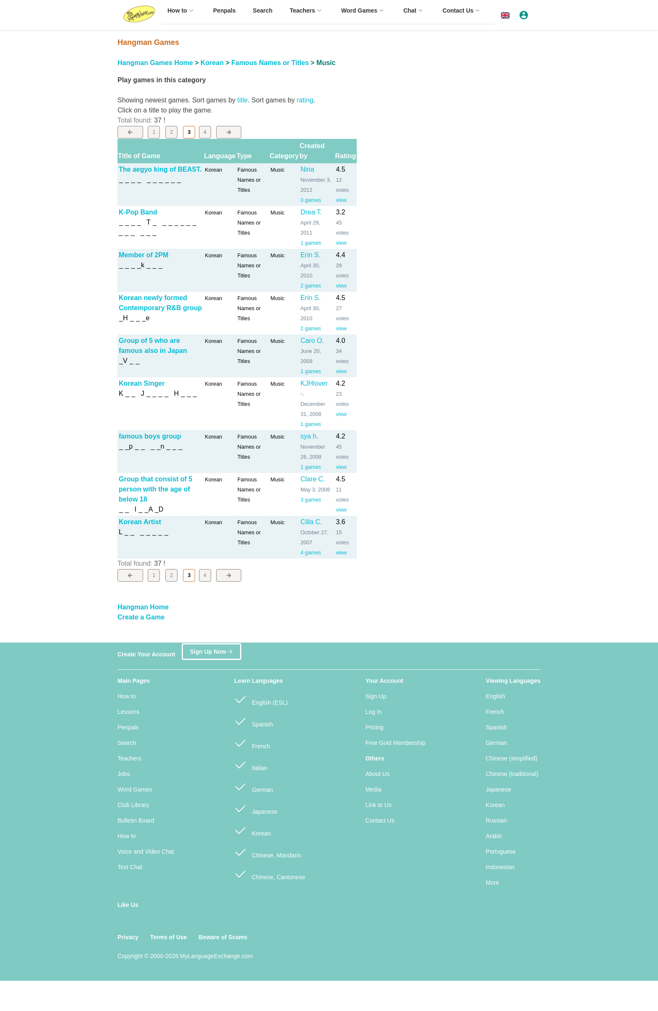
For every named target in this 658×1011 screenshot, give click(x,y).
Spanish (253, 721)
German (253, 786)
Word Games (135, 789)
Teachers (129, 758)
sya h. (309, 436)
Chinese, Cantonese (269, 873)
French (252, 743)
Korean (212, 62)
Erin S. (310, 255)
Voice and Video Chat (146, 851)
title (242, 100)
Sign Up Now (211, 650)
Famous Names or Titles (270, 62)
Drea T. (311, 212)
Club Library (133, 805)
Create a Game (141, 617)
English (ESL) (260, 699)
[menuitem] (181, 14)
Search (127, 742)
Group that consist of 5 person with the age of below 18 (155, 489)
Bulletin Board (136, 820)
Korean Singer (141, 383)
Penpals (128, 727)
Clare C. (312, 479)
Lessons (128, 711)
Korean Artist (140, 521)
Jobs (124, 774)
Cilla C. (311, 521)
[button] (507, 15)
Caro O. (312, 340)
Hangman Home (143, 607)
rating (305, 100)
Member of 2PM (143, 255)
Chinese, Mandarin (267, 852)
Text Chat (130, 867)
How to (127, 696)
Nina (307, 169)
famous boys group (150, 436)
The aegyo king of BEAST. (160, 169)
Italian (250, 764)
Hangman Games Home (155, 62)
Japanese (255, 808)
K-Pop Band (138, 212)
